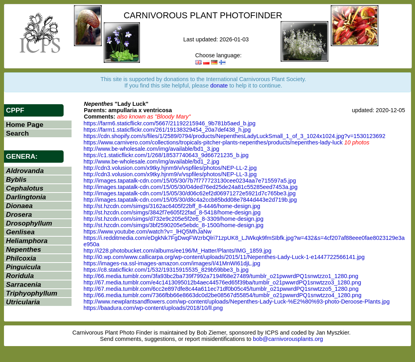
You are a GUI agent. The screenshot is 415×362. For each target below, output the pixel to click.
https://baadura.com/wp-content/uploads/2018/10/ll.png (153, 308)
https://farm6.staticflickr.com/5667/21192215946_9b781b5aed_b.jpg (169, 123)
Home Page (24, 124)
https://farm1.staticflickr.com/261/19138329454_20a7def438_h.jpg (167, 130)
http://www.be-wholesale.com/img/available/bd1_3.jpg (151, 149)
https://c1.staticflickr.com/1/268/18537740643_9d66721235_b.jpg (165, 155)
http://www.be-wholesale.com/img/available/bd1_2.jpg (151, 161)
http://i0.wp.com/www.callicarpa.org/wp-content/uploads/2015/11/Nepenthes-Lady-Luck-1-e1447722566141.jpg (224, 257)
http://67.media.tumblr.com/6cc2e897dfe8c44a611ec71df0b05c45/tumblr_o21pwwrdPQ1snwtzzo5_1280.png (221, 289)
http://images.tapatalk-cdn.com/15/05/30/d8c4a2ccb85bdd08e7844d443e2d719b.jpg (190, 200)
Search (17, 133)
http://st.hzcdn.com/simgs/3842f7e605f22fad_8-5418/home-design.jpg (172, 212)
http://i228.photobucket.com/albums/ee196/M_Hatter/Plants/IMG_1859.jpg (177, 250)
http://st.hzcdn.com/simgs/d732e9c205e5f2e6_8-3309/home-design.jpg (173, 219)
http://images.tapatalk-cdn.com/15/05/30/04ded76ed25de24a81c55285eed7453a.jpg (190, 187)
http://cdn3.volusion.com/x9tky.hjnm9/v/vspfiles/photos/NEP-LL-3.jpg (170, 174)
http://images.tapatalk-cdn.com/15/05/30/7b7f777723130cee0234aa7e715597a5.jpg (189, 180)
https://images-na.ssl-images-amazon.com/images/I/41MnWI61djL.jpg (171, 263)
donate (219, 85)
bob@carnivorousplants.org (288, 339)
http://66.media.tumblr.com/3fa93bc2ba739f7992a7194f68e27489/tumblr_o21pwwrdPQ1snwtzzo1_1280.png (220, 276)
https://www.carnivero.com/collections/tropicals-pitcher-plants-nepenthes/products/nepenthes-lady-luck (213, 142)
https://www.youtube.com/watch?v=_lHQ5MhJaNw (147, 231)
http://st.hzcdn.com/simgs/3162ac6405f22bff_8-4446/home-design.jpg (171, 206)
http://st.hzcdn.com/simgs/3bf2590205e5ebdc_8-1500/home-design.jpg (173, 225)
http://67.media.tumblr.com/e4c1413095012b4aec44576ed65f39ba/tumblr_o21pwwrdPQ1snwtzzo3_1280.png (222, 282)
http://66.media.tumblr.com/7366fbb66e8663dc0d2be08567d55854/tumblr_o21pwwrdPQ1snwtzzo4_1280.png (222, 295)
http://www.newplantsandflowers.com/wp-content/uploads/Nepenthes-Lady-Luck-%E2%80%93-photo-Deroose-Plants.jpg (236, 301)
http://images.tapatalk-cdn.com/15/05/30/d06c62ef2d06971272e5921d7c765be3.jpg (189, 193)
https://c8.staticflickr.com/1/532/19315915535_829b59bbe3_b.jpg (165, 270)
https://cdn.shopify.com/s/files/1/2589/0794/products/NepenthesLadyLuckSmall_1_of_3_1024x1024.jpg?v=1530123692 (234, 136)
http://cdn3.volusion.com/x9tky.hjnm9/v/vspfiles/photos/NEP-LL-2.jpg (170, 168)
